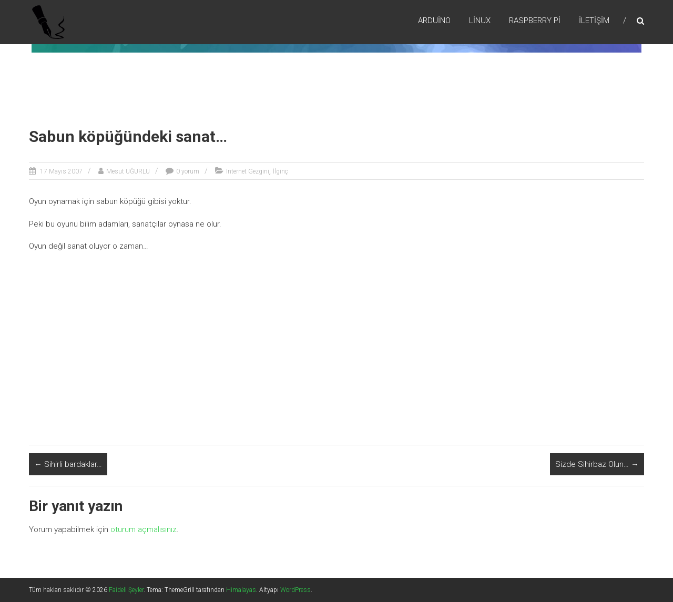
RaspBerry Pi (534, 20)
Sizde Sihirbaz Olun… (597, 464)
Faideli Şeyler (126, 590)
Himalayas (241, 590)
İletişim (594, 20)
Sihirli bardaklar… (68, 464)
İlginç (280, 171)
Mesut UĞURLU (128, 171)
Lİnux (480, 20)
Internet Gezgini (247, 171)
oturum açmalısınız (143, 529)
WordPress (295, 590)
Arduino (434, 20)
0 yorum (187, 171)
